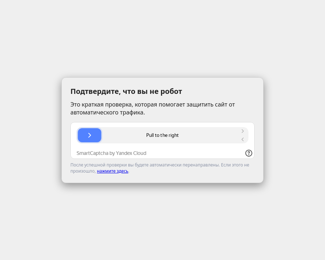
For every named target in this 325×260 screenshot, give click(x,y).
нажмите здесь (112, 171)
